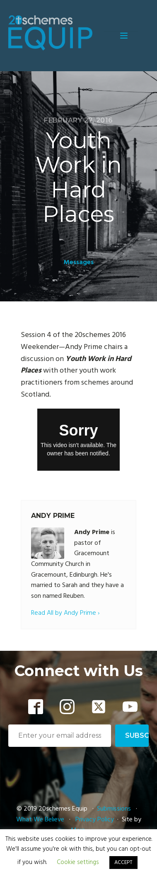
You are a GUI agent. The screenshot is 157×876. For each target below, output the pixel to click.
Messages (79, 262)
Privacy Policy (94, 819)
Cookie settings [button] (78, 862)
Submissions (115, 809)
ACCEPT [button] (123, 862)
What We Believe (40, 819)
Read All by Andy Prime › (65, 613)
